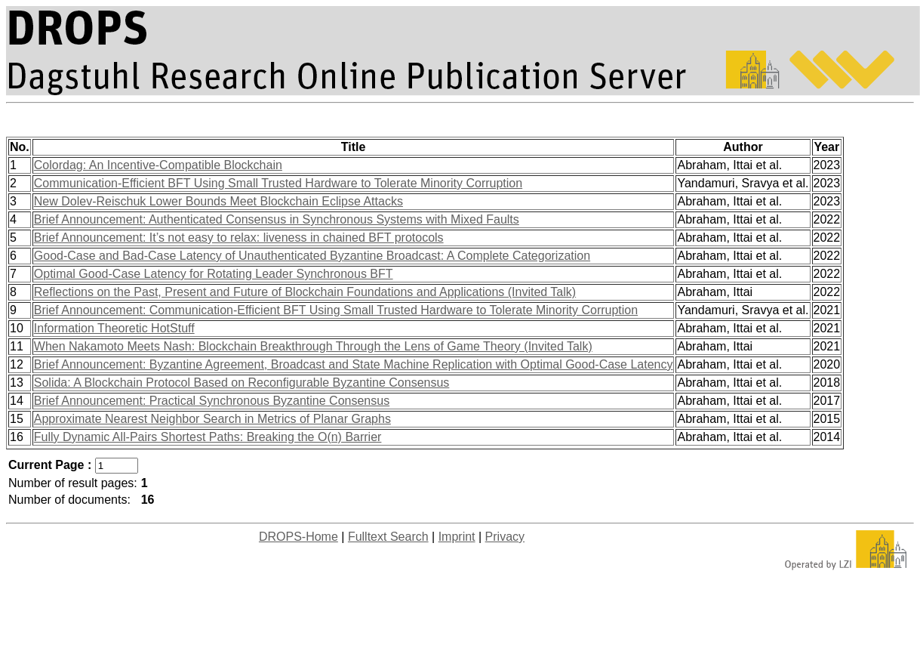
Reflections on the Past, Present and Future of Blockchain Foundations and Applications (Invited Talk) (305, 291)
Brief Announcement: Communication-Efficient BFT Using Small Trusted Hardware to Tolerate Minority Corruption (336, 310)
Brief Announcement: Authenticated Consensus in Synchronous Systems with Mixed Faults (276, 219)
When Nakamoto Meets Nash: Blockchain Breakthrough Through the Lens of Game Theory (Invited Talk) (313, 346)
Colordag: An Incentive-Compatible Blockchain (158, 165)
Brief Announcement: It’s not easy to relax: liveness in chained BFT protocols (239, 237)
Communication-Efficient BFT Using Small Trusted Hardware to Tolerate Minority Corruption (278, 183)
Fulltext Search (388, 536)
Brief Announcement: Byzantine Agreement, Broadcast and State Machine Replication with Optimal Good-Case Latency (353, 364)
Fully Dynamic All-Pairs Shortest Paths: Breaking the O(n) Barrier (208, 437)
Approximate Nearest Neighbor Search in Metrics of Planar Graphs (212, 418)
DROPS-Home (298, 536)
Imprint (456, 536)
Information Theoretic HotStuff (114, 328)
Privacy (505, 536)
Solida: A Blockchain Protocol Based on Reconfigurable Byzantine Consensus (242, 382)
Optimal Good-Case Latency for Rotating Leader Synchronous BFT (213, 273)
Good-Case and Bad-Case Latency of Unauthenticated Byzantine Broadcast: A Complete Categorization (312, 255)
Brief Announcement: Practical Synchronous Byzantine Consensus (211, 400)
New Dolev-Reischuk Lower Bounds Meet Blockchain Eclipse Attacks (218, 201)
